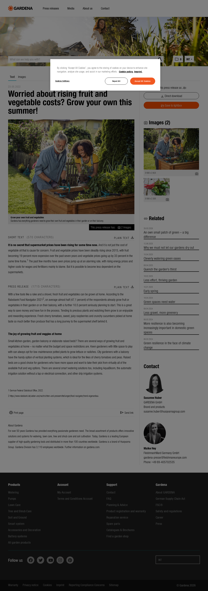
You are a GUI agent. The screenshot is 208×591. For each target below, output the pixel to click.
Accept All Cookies (142, 81)
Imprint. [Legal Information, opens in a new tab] (138, 71)
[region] (105, 75)
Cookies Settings (62, 80)
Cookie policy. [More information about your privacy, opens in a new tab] (126, 71)
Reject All (116, 81)
